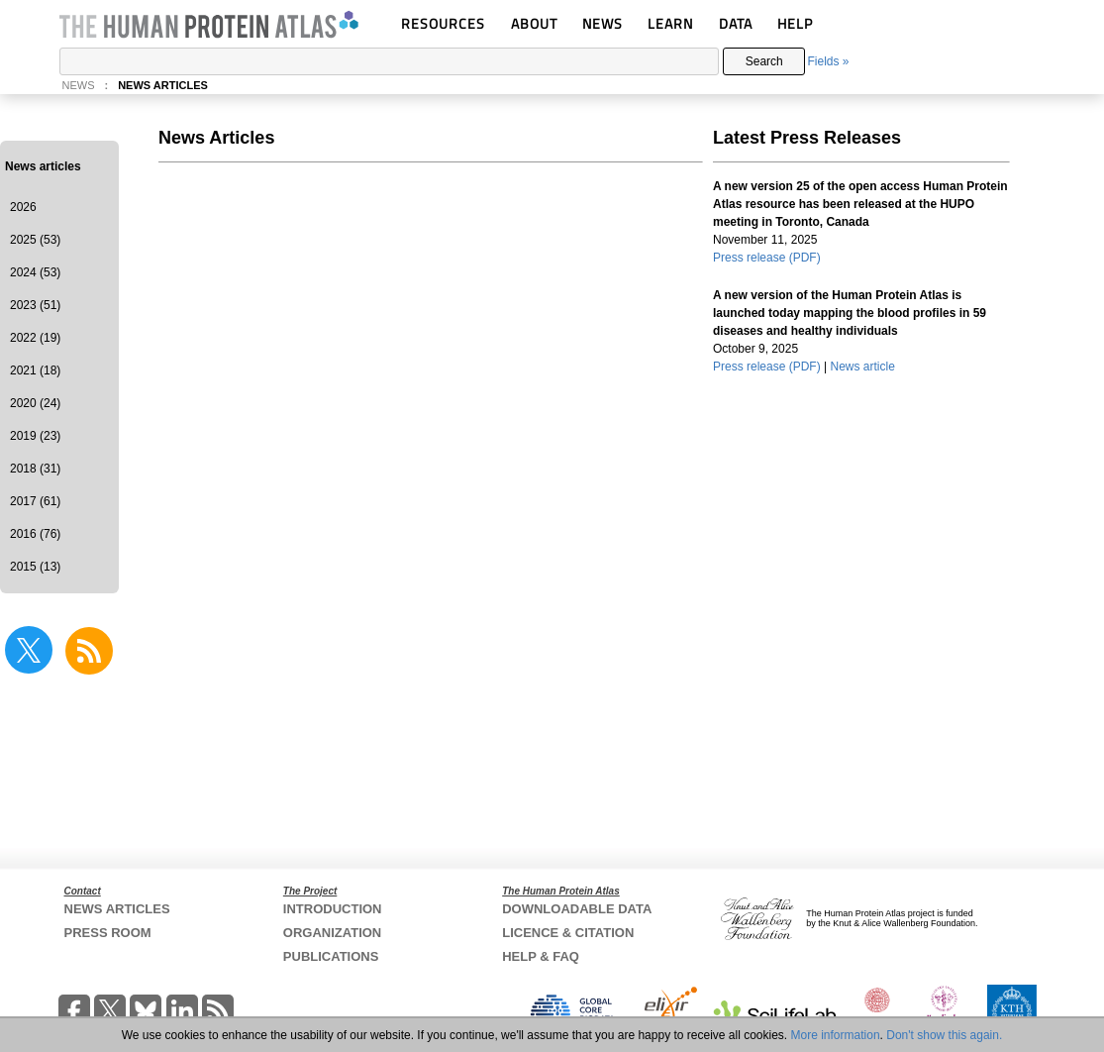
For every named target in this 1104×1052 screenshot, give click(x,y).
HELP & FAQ (540, 956)
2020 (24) (35, 403)
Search (764, 61)
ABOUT (534, 23)
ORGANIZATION (332, 932)
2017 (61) (35, 501)
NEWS (602, 23)
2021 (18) (35, 370)
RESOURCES (443, 23)
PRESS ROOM (107, 932)
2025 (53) (35, 240)
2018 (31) (35, 468)
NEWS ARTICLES (163, 85)
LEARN (670, 23)
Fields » (828, 61)
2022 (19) (35, 338)
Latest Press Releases (807, 138)
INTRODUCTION (332, 908)
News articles (43, 166)
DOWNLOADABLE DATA (577, 908)
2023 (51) (35, 305)
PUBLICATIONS (331, 956)
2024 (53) (35, 272)
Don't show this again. (944, 1035)
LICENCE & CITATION (568, 932)
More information (835, 1035)
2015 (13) (35, 567)
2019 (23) (35, 436)
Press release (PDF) (767, 257)
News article (863, 366)
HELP (795, 23)
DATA (736, 23)
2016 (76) (35, 534)
